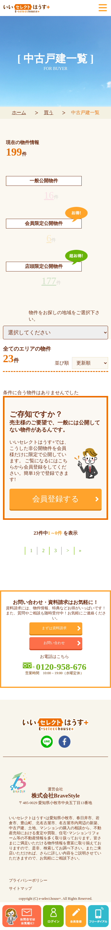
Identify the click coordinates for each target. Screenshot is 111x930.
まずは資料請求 (54, 628)
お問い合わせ (54, 643)
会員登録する (55, 499)
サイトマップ (20, 888)
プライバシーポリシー (28, 880)
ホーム (19, 112)
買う (48, 112)
